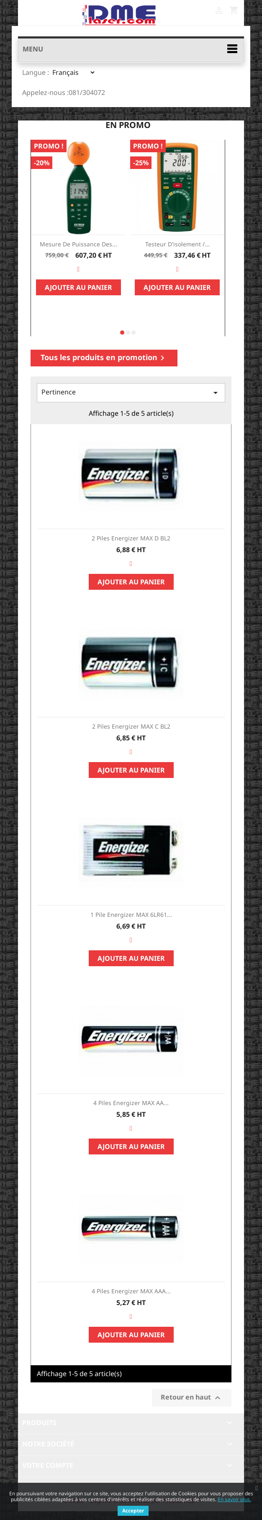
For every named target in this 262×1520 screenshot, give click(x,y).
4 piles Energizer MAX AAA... (131, 1291)
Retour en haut (192, 1397)
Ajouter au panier (78, 287)
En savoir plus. (234, 1499)
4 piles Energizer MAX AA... (131, 1103)
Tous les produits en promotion (104, 357)
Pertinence (131, 392)
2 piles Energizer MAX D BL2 (131, 538)
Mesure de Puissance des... (78, 244)
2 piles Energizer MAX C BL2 (131, 726)
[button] (122, 332)
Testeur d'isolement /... (177, 244)
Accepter (133, 1510)
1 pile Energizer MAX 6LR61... (131, 915)
